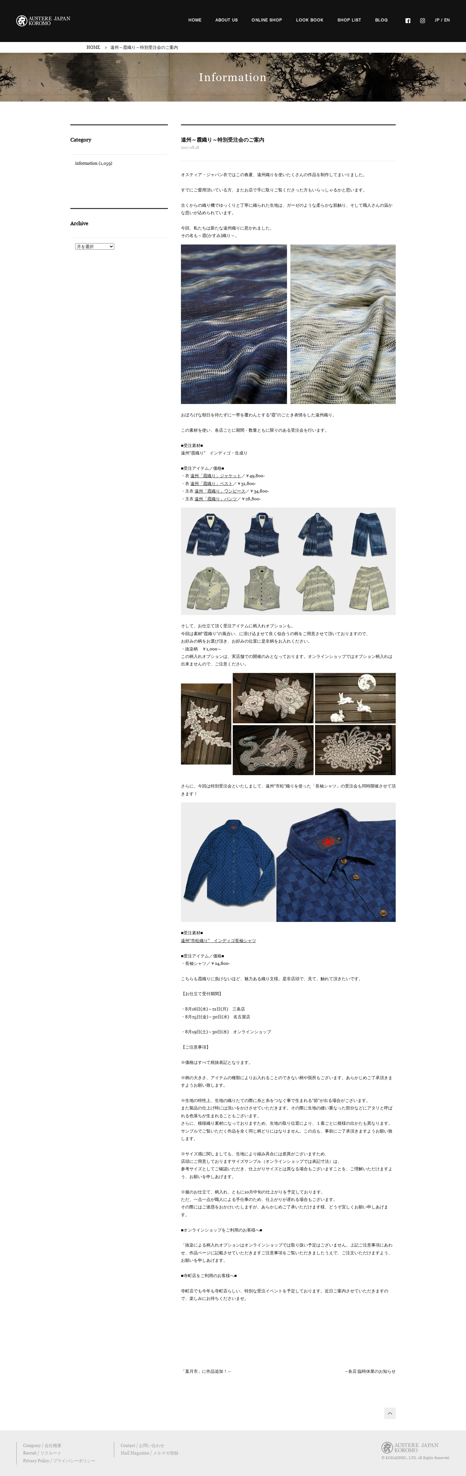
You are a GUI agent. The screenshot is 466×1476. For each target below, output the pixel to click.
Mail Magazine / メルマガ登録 (149, 1452)
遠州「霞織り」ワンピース (220, 491)
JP (437, 20)
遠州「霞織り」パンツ (216, 498)
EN (447, 20)
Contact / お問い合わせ (142, 1445)
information (86, 163)
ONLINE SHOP (267, 20)
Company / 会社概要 (42, 1445)
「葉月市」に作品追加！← (206, 1371)
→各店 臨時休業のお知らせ (370, 1371)
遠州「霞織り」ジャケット (215, 475)
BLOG (381, 20)
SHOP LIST (349, 20)
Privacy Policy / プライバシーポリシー (59, 1460)
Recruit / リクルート (42, 1452)
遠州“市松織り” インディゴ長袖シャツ (218, 940)
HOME (195, 20)
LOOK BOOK (310, 20)
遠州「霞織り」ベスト (211, 483)
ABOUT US (226, 20)
